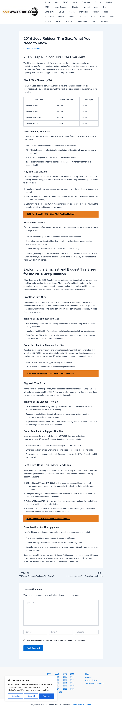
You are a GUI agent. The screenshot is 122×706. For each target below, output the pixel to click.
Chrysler (92, 2)
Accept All (46, 696)
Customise (16, 696)
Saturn (65, 16)
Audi (55, 2)
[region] (31, 688)
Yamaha (70, 21)
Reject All (31, 696)
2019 (67, 684)
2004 (70, 674)
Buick (71, 2)
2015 (73, 681)
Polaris (109, 12)
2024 (71, 687)
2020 (73, 684)
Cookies (88, 677)
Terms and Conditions (94, 684)
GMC (111, 2)
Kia (91, 7)
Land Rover (101, 7)
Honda (64, 7)
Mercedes (58, 12)
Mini (79, 12)
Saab (57, 16)
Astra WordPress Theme (82, 700)
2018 (61, 684)
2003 (63, 674)
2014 (67, 681)
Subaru (83, 16)
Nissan (100, 12)
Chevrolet (82, 2)
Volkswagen (49, 21)
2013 (61, 681)
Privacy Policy (91, 681)
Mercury (69, 12)
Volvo (60, 21)
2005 (76, 674)
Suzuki (93, 16)
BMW (63, 2)
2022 (58, 687)
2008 (61, 677)
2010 (73, 677)
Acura (46, 2)
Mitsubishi (88, 12)
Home (87, 674)
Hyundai (74, 7)
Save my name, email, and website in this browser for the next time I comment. (56, 641)
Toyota (103, 16)
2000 (45, 674)
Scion (74, 16)
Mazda (47, 12)
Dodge (103, 2)
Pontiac (47, 16)
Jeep (84, 7)
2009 (67, 677)
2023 (64, 687)
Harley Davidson (51, 7)
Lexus (112, 7)
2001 (51, 674)
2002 (57, 674)
